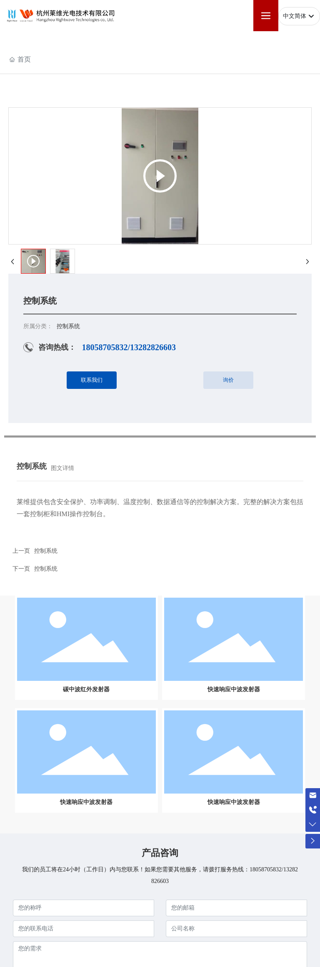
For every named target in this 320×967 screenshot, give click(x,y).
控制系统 (46, 551)
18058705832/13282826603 (129, 347)
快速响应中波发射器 (234, 689)
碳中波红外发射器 (86, 689)
